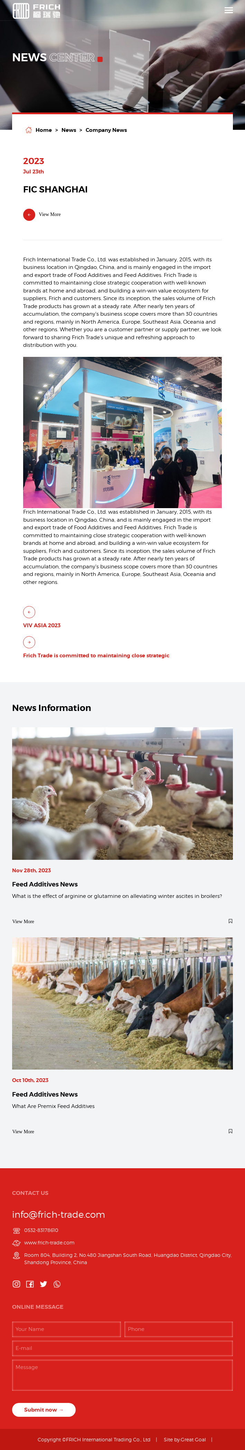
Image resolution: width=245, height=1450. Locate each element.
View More (41, 215)
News (69, 130)
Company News (106, 130)
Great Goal (193, 1439)
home (44, 130)
